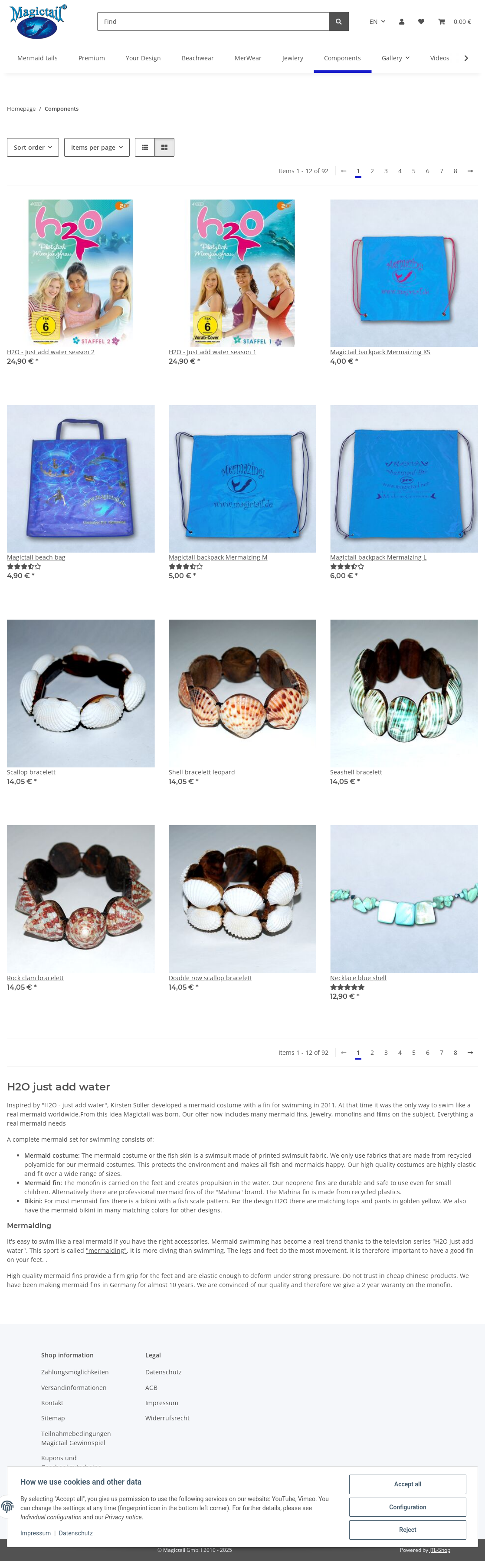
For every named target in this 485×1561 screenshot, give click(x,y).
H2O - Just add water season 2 (51, 352)
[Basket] (454, 21)
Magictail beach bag (36, 557)
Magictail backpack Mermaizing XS (380, 352)
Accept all (406, 1485)
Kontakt (52, 1403)
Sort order (29, 147)
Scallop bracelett (31, 772)
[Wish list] (421, 21)
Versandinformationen (74, 1387)
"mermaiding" (106, 1250)
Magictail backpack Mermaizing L (378, 557)
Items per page (93, 147)
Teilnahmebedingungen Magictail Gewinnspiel (76, 1438)
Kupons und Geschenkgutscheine (71, 1462)
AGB (151, 1387)
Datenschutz (77, 1534)
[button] (401, 21)
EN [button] (374, 21)
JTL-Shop (439, 1550)
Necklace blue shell (358, 978)
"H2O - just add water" (74, 1105)
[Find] (213, 21)
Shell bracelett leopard (202, 772)
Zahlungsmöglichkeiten (75, 1372)
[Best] (24, 566)
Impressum (36, 1534)
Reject (407, 1530)
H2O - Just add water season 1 (212, 352)
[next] (470, 171)
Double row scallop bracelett (210, 978)
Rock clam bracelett (35, 978)
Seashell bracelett (356, 772)
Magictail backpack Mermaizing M (218, 557)
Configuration (406, 1507)
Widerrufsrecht (167, 1418)
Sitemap (53, 1418)
